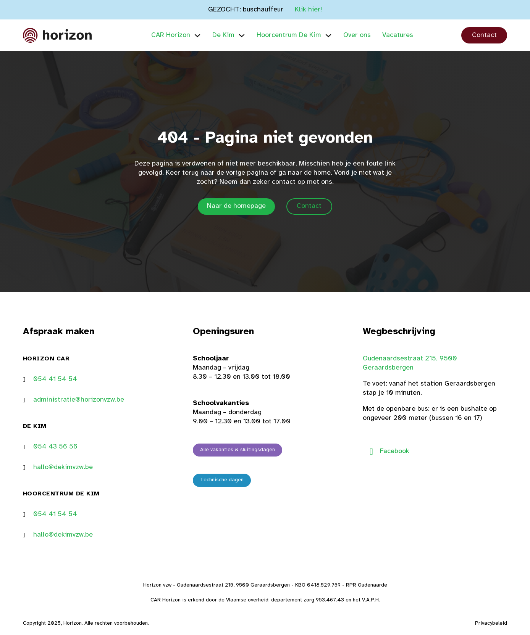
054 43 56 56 (55, 446)
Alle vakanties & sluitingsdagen (237, 450)
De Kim (223, 35)
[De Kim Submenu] (241, 35)
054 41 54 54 (55, 379)
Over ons (357, 35)
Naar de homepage (236, 206)
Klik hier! (308, 9)
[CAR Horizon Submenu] (197, 35)
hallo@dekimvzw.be (63, 467)
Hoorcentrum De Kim (289, 35)
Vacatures (397, 35)
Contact (484, 35)
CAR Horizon (170, 35)
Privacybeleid (491, 623)
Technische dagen (222, 480)
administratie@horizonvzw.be (78, 400)
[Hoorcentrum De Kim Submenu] (328, 35)
